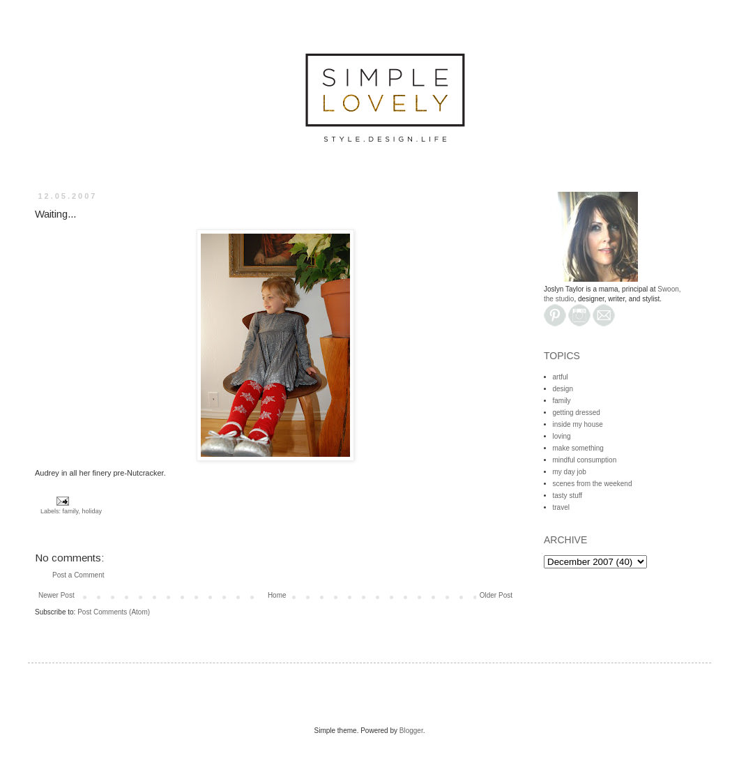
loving (562, 436)
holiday (92, 511)
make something (578, 448)
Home (277, 595)
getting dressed (576, 412)
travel (561, 507)
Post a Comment (78, 575)
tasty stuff (568, 495)
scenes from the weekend (592, 484)
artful (560, 377)
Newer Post (56, 595)
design (563, 389)
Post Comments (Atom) (113, 612)
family (71, 511)
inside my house (578, 424)
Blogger (411, 730)
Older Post (496, 595)
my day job (569, 472)
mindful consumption (585, 460)
